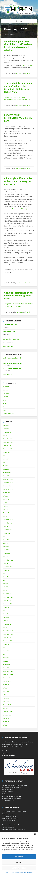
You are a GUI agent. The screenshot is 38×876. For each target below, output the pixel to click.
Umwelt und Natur (8, 413)
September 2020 (8, 641)
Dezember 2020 (8, 631)
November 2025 (8, 442)
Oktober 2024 (7, 486)
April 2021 (6, 617)
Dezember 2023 (8, 520)
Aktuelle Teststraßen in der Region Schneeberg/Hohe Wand (18, 295)
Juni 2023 (6, 540)
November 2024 (8, 483)
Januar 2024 (6, 516)
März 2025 (6, 469)
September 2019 (8, 681)
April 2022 (6, 583)
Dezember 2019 (8, 671)
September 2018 (8, 718)
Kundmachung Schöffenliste (12, 363)
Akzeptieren (19, 857)
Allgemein (27, 73)
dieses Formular (27, 65)
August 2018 (6, 722)
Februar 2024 (7, 513)
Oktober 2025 (7, 445)
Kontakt (4, 751)
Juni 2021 (6, 614)
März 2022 (6, 587)
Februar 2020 (7, 664)
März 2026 (6, 429)
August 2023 (6, 533)
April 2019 (6, 698)
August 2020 (6, 644)
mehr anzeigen (7, 374)
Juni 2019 (6, 691)
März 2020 (6, 661)
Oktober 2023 (7, 526)
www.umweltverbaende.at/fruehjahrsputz (18, 209)
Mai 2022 (5, 580)
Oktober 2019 (7, 678)
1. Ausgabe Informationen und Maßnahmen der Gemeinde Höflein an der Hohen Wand (18, 87)
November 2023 (8, 523)
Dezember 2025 (8, 439)
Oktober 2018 (7, 715)
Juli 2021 (5, 610)
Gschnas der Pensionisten (11, 339)
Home (6, 34)
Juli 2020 (5, 648)
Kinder (5, 403)
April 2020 (6, 658)
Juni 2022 (6, 577)
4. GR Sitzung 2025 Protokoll (12, 368)
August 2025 (6, 452)
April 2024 (6, 506)
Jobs (4, 400)
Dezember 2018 (8, 711)
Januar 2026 (6, 435)
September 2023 (8, 530)
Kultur (5, 407)
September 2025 (8, 449)
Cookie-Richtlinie (9, 872)
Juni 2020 (6, 651)
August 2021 (6, 607)
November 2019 (8, 674)
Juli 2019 (5, 688)
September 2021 (8, 604)
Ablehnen (19, 862)
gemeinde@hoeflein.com (13, 796)
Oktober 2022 (7, 563)
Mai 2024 (5, 503)
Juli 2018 (5, 725)
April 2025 (6, 466)
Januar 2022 (6, 590)
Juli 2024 (5, 496)
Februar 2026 (7, 432)
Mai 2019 (5, 695)
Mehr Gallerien (8, 346)
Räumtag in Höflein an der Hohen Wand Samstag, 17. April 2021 (18, 181)
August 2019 (6, 685)
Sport (4, 410)
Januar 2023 (6, 557)
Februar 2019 (7, 705)
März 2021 (6, 621)
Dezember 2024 (8, 479)
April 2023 (6, 546)
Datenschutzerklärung (20, 872)
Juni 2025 (6, 459)
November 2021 (8, 597)
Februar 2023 (7, 553)
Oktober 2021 (7, 600)
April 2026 (6, 425)
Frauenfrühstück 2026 (10, 324)
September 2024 (8, 489)
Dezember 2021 (8, 594)
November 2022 (8, 560)
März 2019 (6, 701)
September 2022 (8, 567)
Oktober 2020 (7, 637)
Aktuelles (12, 34)
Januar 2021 (6, 627)
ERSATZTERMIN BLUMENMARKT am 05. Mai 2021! (18, 118)
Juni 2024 (6, 499)
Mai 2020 (5, 654)
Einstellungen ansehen (19, 868)
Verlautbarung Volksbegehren (13, 358)
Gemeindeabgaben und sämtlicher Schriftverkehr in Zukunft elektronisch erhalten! (18, 46)
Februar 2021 (7, 624)
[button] (35, 834)
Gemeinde (6, 390)
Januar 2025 (6, 476)
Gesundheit (6, 397)
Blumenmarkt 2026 (9, 332)
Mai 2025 (5, 462)
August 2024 (6, 493)
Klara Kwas (19, 73)
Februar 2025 (7, 472)
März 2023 (6, 550)
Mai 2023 (5, 543)
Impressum (30, 872)
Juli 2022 (5, 573)
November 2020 (8, 634)
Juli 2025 (5, 456)
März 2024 (6, 509)
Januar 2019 (6, 708)
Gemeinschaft (7, 393)
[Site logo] (19, 15)
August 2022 (6, 570)
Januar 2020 (6, 668)
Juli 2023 (5, 536)
